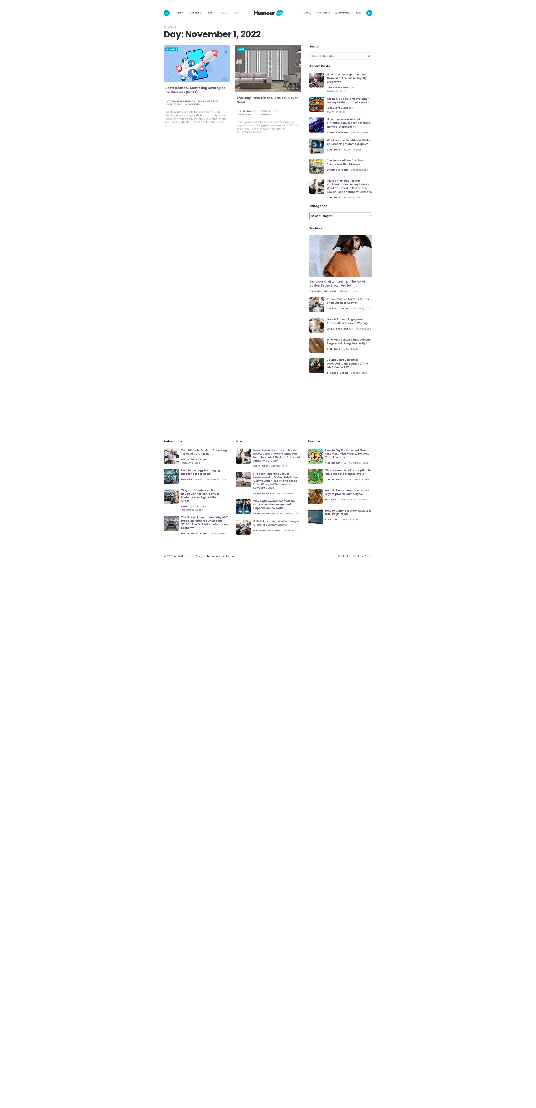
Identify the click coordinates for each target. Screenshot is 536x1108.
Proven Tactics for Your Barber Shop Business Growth (348, 301)
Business (195, 12)
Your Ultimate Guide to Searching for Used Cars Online (204, 452)
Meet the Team (362, 556)
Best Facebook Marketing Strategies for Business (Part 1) (195, 90)
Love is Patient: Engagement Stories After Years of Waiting (347, 321)
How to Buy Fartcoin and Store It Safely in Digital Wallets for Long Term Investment (347, 453)
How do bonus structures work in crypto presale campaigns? (347, 492)
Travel (306, 12)
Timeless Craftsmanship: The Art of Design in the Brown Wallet (337, 283)
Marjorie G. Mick (191, 479)
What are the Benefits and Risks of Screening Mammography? (348, 142)
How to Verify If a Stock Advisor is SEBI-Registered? (348, 512)
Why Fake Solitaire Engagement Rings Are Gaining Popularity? (348, 341)
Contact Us (344, 556)
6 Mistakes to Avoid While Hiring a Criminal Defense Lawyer (276, 523)
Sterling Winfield (337, 132)
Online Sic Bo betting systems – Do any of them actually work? (348, 100)
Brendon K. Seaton (192, 506)
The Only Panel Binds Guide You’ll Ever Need (269, 100)
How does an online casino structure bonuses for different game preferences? (348, 123)
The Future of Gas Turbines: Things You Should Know (345, 162)
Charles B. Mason (337, 308)
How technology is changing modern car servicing (200, 472)
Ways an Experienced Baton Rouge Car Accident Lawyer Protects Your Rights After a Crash (200, 495)
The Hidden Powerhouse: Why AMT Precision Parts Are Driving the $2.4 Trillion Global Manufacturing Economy (204, 522)
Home (178, 12)
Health (211, 12)
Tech (236, 12)
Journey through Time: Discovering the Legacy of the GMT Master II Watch (347, 363)
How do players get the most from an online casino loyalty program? (347, 78)
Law (358, 12)
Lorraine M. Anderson (182, 101)
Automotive (343, 12)
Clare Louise (249, 111)
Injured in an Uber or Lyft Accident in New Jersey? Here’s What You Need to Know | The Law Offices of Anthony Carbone (349, 186)
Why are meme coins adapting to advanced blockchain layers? (348, 472)
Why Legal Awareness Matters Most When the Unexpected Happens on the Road (274, 504)
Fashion (321, 12)
